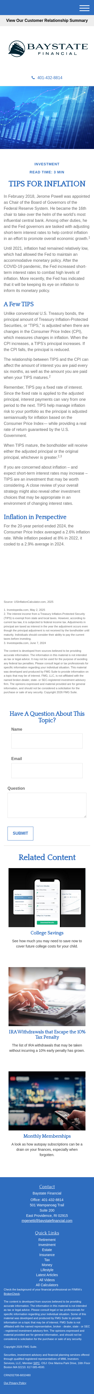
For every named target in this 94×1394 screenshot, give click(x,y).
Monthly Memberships (47, 1136)
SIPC (36, 1363)
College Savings (47, 933)
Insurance (47, 1255)
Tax (47, 1260)
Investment (46, 1245)
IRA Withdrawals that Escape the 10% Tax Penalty (47, 1034)
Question (16, 788)
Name (16, 729)
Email (16, 759)
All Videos (47, 1280)
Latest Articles (47, 1275)
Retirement (46, 1240)
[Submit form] (20, 833)
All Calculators (47, 1285)
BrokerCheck (12, 1293)
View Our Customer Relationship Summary (47, 20)
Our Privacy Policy (15, 1382)
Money (47, 1265)
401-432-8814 (47, 78)
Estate (47, 1250)
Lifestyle (47, 1270)
